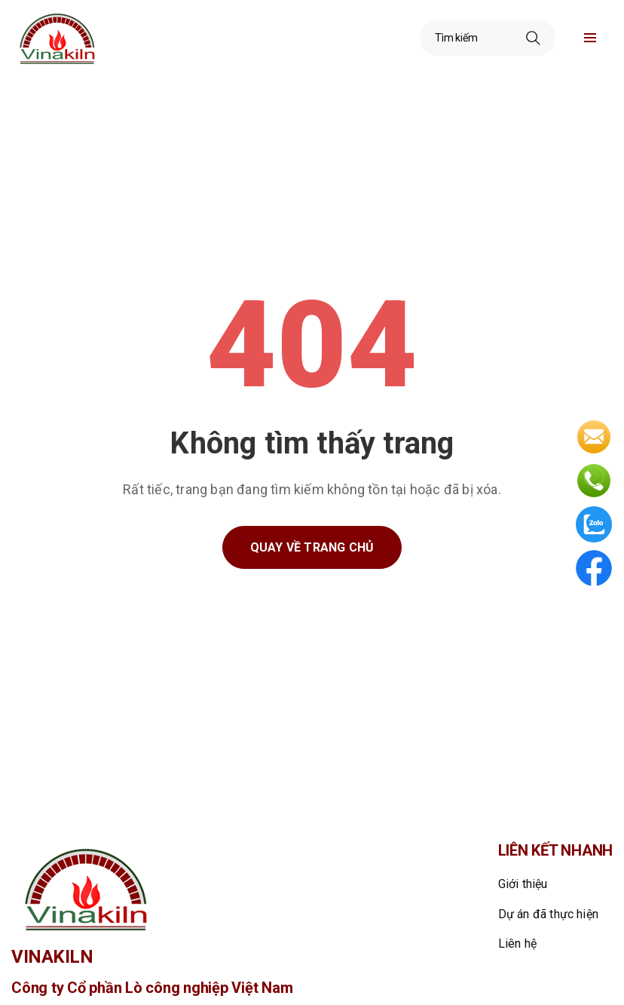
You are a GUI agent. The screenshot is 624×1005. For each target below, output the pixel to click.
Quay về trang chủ (312, 547)
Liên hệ (517, 943)
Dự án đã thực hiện (548, 914)
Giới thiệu (523, 884)
